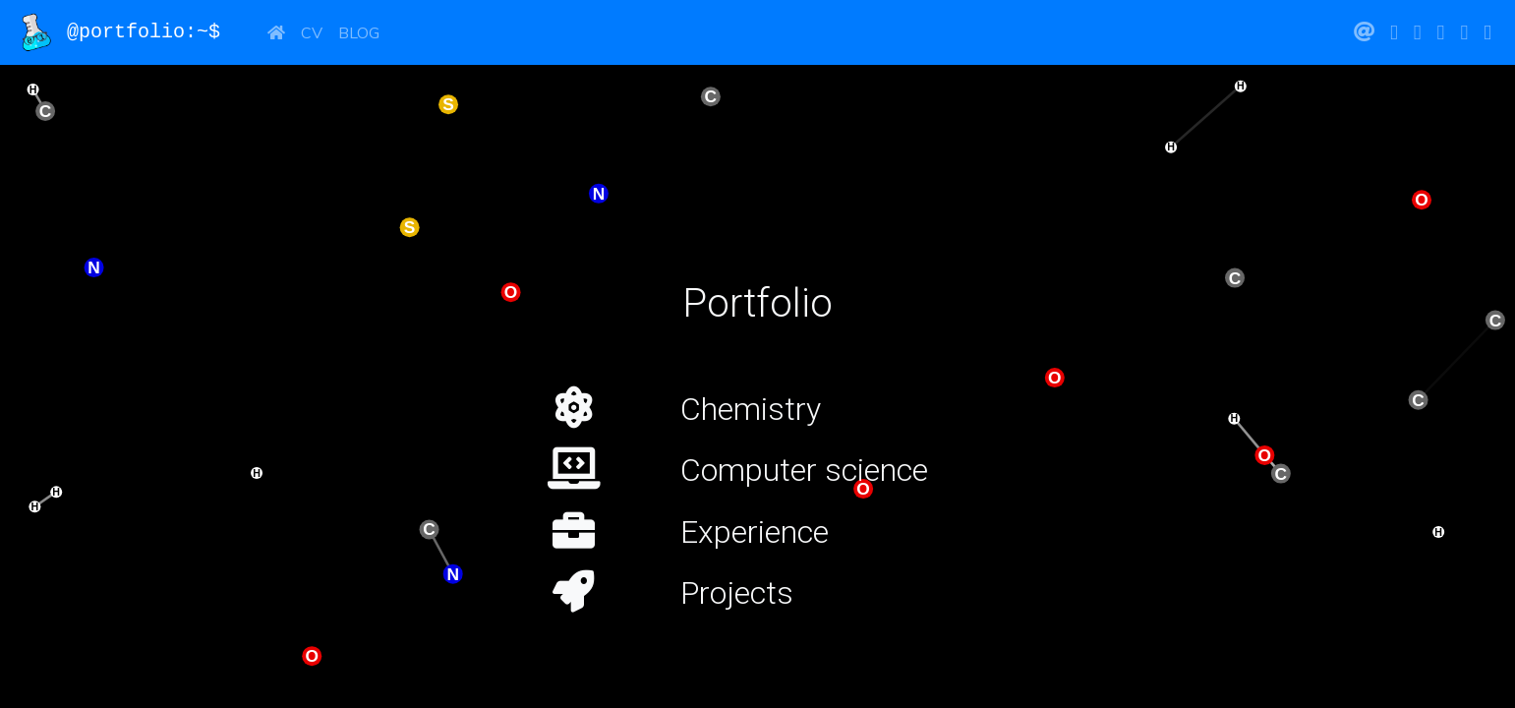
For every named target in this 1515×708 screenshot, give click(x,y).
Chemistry (750, 409)
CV (311, 32)
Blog (358, 32)
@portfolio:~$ (130, 32)
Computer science (804, 470)
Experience (754, 532)
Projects (736, 593)
